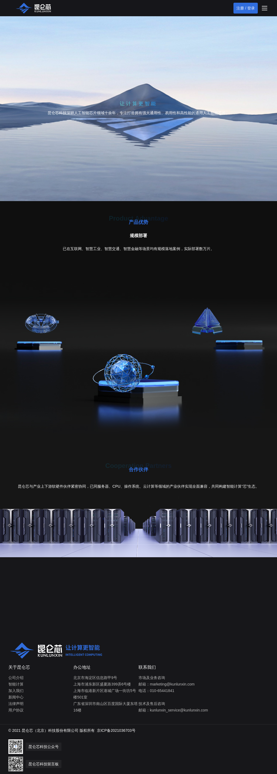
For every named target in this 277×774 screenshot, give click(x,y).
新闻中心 (16, 697)
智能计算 (16, 684)
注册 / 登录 (245, 8)
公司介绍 (16, 677)
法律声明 (16, 703)
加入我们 (16, 690)
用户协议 (16, 710)
